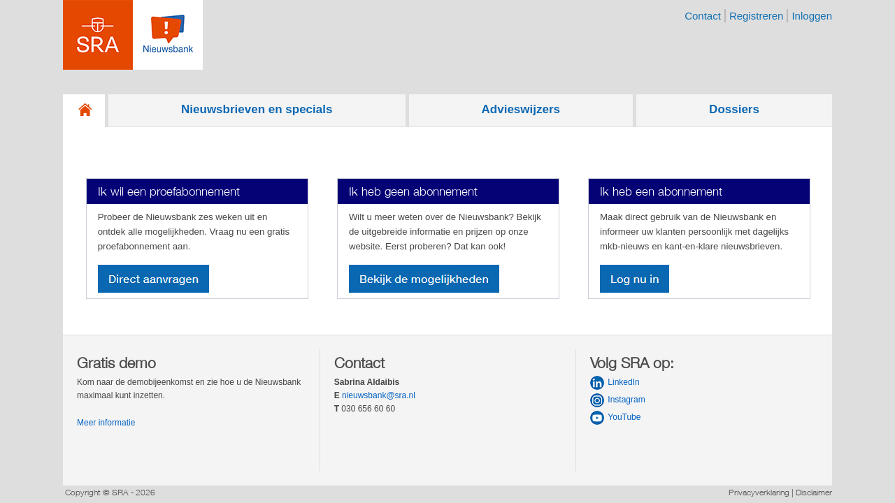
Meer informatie (106, 423)
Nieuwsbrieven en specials (256, 109)
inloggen (812, 16)
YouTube (624, 417)
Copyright (83, 492)
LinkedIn (623, 382)
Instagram (626, 399)
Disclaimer (814, 492)
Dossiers (734, 109)
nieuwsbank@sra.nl (378, 395)
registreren (756, 16)
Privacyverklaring (759, 492)
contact (703, 16)
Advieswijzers (521, 109)
